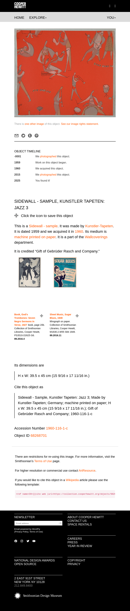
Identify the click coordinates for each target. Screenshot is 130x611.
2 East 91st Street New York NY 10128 (29, 580)
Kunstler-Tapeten (99, 226)
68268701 (39, 435)
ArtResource (87, 470)
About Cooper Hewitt (85, 517)
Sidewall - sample (43, 226)
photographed (48, 156)
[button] (115, 5)
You (111, 17)
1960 (79, 231)
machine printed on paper (35, 237)
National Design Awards (34, 560)
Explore (38, 17)
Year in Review (79, 546)
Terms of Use (43, 461)
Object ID (22, 435)
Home (19, 17)
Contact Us (77, 520)
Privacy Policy (21, 531)
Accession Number (29, 428)
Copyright (76, 560)
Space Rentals (79, 524)
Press (72, 542)
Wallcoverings (96, 237)
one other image (34, 123)
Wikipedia (72, 480)
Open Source (25, 564)
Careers (74, 538)
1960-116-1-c (57, 428)
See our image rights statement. (80, 123)
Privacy (73, 564)
